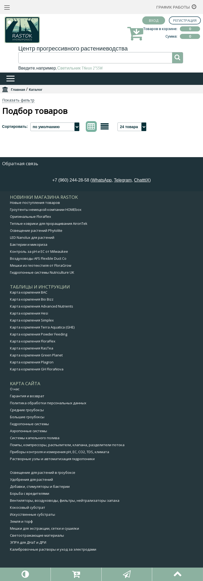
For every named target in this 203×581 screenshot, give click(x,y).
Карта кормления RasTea (31, 348)
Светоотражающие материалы (37, 535)
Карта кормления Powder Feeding (38, 334)
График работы (173, 7)
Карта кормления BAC (28, 292)
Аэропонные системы (28, 430)
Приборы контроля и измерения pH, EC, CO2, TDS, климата (59, 451)
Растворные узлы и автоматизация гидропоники (52, 458)
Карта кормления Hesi (29, 313)
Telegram (123, 180)
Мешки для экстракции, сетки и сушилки (44, 528)
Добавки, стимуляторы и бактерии (40, 486)
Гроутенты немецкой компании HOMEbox (45, 209)
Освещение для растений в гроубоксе (42, 472)
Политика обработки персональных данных (48, 402)
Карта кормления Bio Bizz (32, 299)
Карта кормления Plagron (32, 362)
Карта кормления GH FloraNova (36, 369)
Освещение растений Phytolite (36, 230)
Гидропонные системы (29, 423)
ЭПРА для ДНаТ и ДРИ (28, 542)
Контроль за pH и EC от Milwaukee (39, 251)
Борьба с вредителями (29, 493)
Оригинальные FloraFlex (30, 216)
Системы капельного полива (34, 437)
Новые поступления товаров (35, 202)
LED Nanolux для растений (32, 237)
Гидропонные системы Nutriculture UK (42, 272)
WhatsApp (102, 180)
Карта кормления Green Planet (36, 355)
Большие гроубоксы (27, 416)
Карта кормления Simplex (32, 320)
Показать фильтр (18, 100)
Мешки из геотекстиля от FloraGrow (40, 265)
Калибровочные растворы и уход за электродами (53, 549)
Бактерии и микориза (28, 244)
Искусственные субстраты (32, 514)
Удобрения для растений (31, 479)
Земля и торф (21, 521)
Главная (18, 90)
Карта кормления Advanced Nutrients (41, 306)
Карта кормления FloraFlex (32, 341)
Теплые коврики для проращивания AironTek (48, 223)
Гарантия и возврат (27, 396)
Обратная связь (20, 163)
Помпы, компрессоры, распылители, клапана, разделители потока (67, 444)
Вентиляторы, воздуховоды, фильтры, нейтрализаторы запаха (64, 500)
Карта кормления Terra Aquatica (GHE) (42, 327)
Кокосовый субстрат (27, 507)
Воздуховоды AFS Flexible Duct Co (38, 258)
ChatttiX (141, 180)
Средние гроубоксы (27, 409)
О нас (14, 389)
